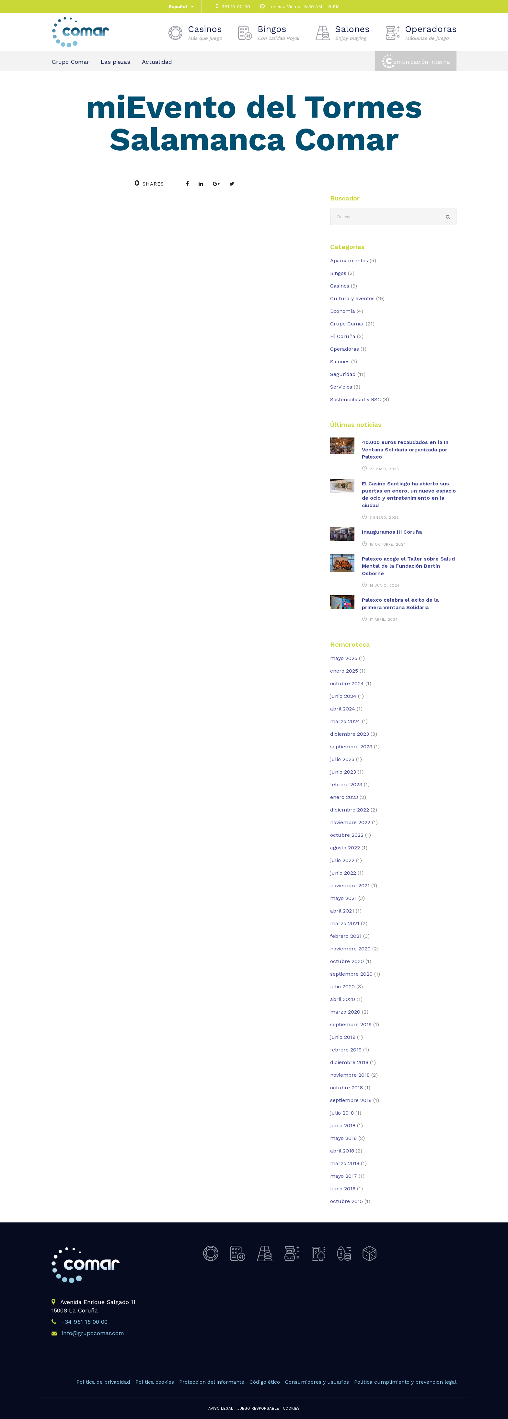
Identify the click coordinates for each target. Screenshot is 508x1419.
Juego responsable (258, 1408)
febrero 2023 (346, 784)
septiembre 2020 (351, 974)
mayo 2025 (343, 658)
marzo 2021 (344, 923)
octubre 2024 (347, 683)
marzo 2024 (345, 721)
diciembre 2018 (349, 1062)
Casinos (205, 32)
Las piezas (115, 61)
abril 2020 (342, 999)
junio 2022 (343, 873)
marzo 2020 (345, 1012)
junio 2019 (342, 1037)
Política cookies (154, 1382)
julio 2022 (342, 860)
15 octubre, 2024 (388, 544)
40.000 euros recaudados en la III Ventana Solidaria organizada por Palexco (405, 449)
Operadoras (430, 32)
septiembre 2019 (351, 1024)
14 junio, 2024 (384, 586)
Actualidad (157, 61)
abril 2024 (342, 709)
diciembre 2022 (349, 810)
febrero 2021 (346, 936)
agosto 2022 (345, 848)
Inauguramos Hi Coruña (392, 532)
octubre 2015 (346, 1201)
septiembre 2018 (351, 1100)
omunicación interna (421, 61)
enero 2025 (344, 671)
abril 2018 (342, 1151)
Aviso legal (220, 1408)
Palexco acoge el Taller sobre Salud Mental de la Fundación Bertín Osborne (408, 566)
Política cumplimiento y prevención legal (405, 1382)
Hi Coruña (342, 336)
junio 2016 (342, 1189)
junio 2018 (342, 1125)
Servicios (341, 387)
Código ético (264, 1382)
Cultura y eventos (352, 298)
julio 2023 (342, 759)
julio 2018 (342, 1113)
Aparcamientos (349, 260)
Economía (342, 311)
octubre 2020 (347, 961)
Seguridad (343, 374)
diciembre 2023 (349, 734)
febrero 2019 (346, 1050)
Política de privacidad (103, 1382)
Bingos (278, 32)
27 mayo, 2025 (384, 469)
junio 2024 (343, 696)
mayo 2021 (343, 898)
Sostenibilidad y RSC (355, 399)
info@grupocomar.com (93, 1333)
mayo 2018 (343, 1138)
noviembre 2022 (350, 822)
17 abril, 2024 (384, 620)
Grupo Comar (70, 61)
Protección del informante (211, 1382)
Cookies (291, 1408)
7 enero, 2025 (384, 518)
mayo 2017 (343, 1176)
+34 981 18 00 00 (84, 1321)
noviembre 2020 (350, 949)
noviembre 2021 (350, 885)
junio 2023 (343, 772)
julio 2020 (342, 986)
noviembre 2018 (350, 1075)
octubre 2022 (347, 835)
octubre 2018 (346, 1087)
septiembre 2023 (351, 747)
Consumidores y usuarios (317, 1382)
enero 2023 (344, 797)
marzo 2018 (344, 1163)
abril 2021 (342, 911)
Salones (352, 32)
